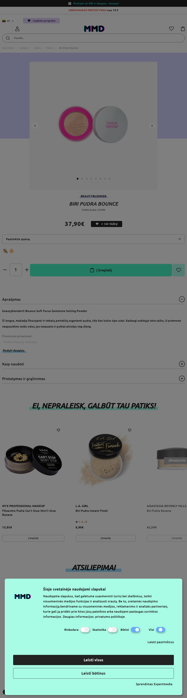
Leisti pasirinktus (161, 642)
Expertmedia (163, 684)
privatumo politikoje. (110, 616)
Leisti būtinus (93, 673)
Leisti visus (93, 660)
